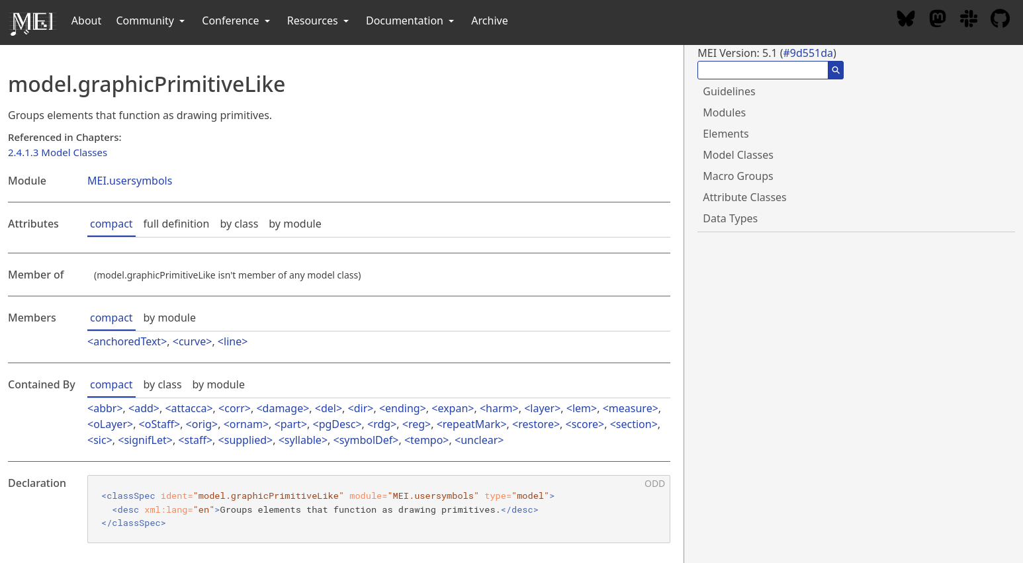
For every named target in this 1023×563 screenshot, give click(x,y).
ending (402, 408)
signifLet (145, 440)
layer (542, 408)
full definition (177, 223)
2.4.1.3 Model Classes (57, 152)
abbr (104, 408)
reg (416, 424)
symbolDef (366, 440)
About (86, 20)
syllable (303, 440)
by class (239, 223)
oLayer (110, 424)
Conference (237, 20)
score (585, 424)
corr (234, 408)
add (144, 408)
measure (630, 408)
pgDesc (337, 424)
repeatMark (472, 424)
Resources (319, 20)
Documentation (411, 20)
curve (192, 341)
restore (536, 424)
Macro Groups (738, 176)
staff (195, 440)
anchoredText (127, 341)
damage (283, 408)
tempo (426, 440)
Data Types (730, 218)
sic (99, 440)
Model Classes (738, 155)
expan (452, 408)
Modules (724, 112)
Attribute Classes (744, 197)
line (233, 341)
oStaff (159, 424)
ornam (246, 424)
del (328, 408)
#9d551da (808, 53)
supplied (245, 440)
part (291, 424)
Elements (725, 133)
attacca (189, 408)
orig (202, 424)
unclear (479, 440)
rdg (381, 424)
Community (151, 20)
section (634, 424)
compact (111, 223)
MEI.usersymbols (129, 180)
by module (295, 223)
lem (581, 408)
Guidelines (729, 91)
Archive (489, 20)
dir (361, 408)
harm (499, 408)
